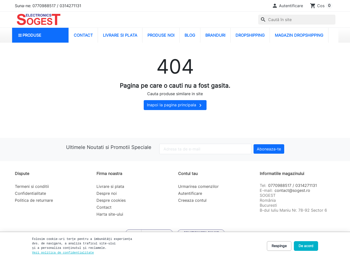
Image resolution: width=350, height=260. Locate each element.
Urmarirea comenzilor (198, 186)
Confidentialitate (30, 193)
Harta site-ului (109, 214)
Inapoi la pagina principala (175, 105)
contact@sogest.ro (292, 190)
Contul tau (188, 173)
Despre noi (106, 193)
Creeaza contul (192, 200)
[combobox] (296, 20)
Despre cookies (111, 200)
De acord (306, 246)
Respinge (279, 246)
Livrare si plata (110, 186)
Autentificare (190, 193)
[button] (287, 5)
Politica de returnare (34, 200)
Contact (104, 207)
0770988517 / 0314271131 (292, 185)
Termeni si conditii (32, 186)
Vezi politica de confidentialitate (63, 253)
